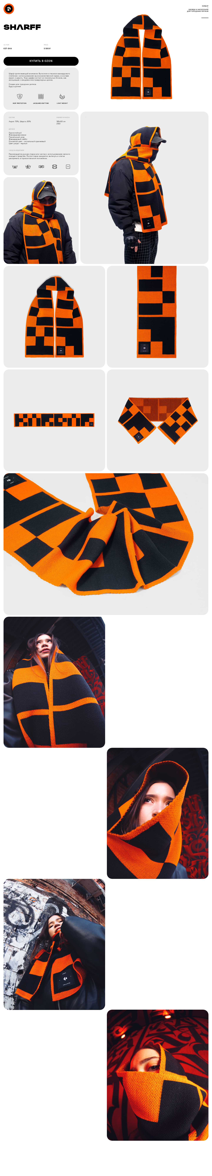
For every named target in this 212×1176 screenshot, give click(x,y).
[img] (8, 8)
